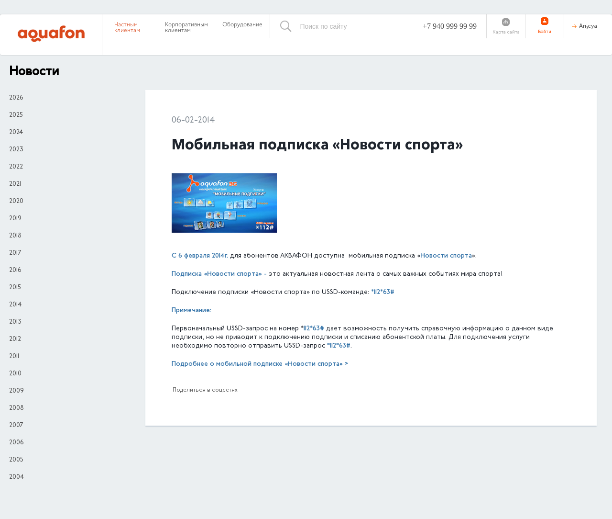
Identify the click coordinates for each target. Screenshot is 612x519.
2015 (15, 287)
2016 (15, 270)
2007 (16, 425)
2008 (16, 408)
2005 (16, 460)
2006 (16, 443)
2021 (15, 184)
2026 (16, 98)
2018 (15, 236)
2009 (16, 391)
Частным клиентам (127, 28)
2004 (16, 477)
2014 (15, 305)
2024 (16, 132)
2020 (16, 201)
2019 (15, 218)
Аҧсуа (588, 26)
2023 (16, 150)
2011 (14, 356)
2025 (16, 115)
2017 (15, 253)
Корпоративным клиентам (186, 28)
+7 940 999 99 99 (450, 26)
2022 (16, 167)
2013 (15, 322)
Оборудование (242, 25)
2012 (15, 339)
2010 (15, 374)
